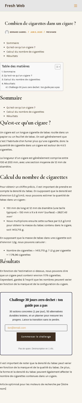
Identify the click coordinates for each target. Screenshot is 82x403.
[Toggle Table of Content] (56, 67)
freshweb (51, 32)
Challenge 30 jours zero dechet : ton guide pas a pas (34, 87)
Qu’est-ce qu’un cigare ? (21, 47)
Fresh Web (15, 5)
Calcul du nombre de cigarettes (25, 51)
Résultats (12, 55)
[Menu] (75, 5)
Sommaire (13, 43)
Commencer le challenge (36, 336)
